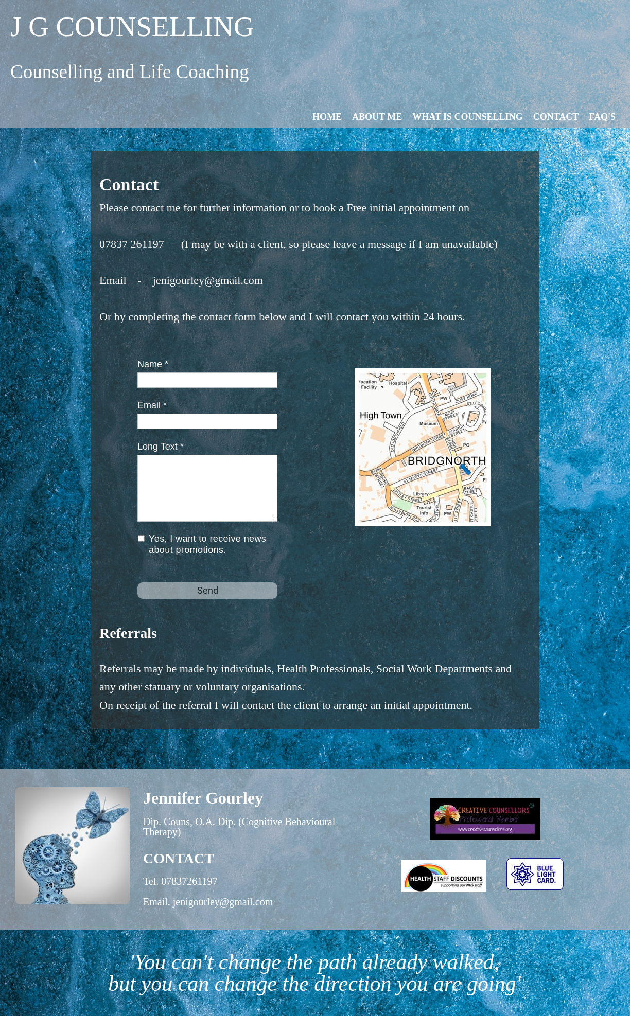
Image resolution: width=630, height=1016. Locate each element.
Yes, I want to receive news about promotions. (207, 544)
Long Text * (160, 446)
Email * (152, 405)
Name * (152, 364)
